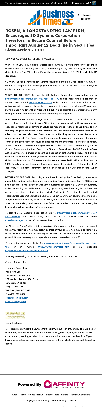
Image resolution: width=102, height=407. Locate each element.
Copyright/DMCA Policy (37, 400)
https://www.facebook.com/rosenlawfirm (26, 250)
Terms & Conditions (80, 394)
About (15, 394)
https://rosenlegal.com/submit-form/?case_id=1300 (32, 98)
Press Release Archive (32, 394)
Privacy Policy (59, 400)
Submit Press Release (57, 394)
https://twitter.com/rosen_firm (53, 247)
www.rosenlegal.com (15, 301)
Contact (73, 400)
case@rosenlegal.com (40, 102)
